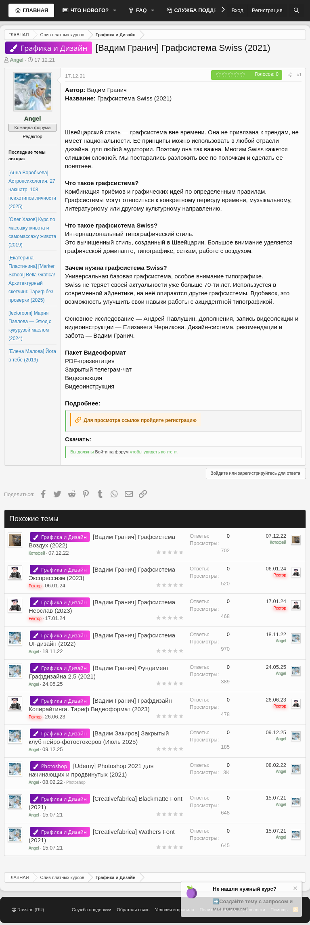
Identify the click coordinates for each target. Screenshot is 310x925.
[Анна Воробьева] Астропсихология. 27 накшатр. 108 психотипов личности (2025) (32, 189)
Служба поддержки (91, 909)
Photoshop (76, 782)
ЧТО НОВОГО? (89, 10)
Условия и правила (174, 909)
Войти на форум (111, 451)
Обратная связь (133, 909)
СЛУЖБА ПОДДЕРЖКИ (202, 10)
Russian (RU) (28, 909)
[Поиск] (296, 10)
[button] (114, 10)
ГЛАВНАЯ (34, 10)
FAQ (140, 10)
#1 (299, 75)
